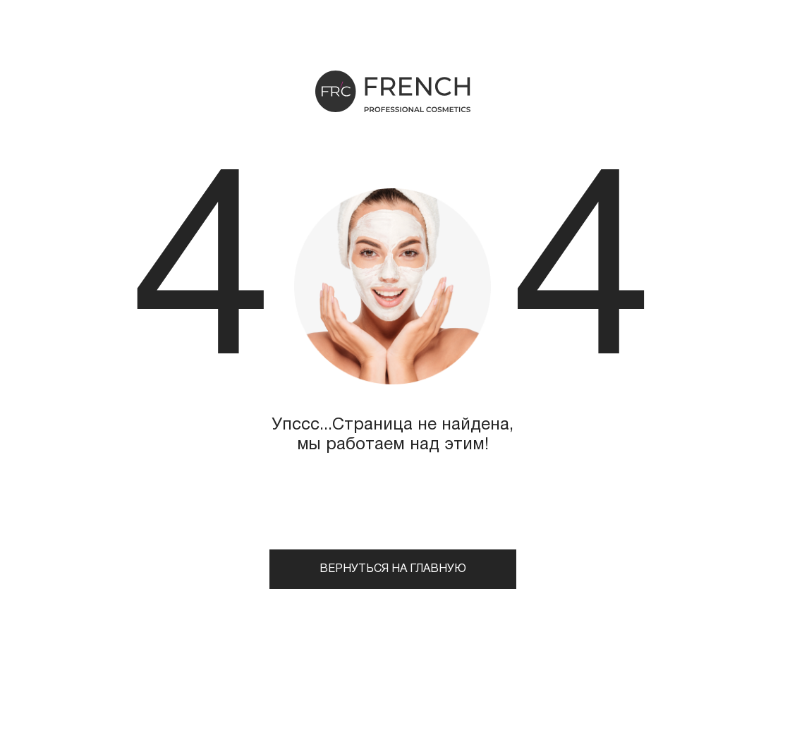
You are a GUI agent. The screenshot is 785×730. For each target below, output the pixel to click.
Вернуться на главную (393, 569)
